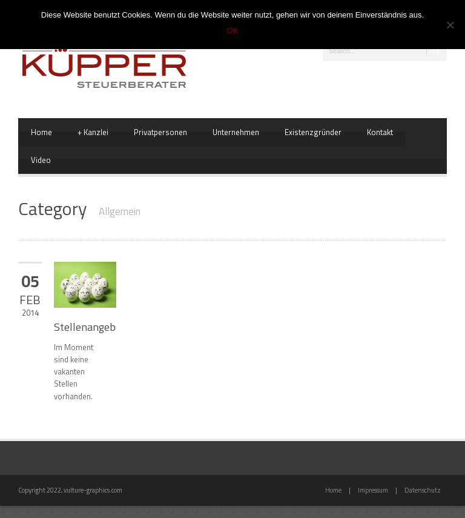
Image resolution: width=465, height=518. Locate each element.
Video (41, 160)
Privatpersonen (160, 132)
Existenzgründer (313, 132)
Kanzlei (93, 132)
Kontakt (380, 132)
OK (233, 30)
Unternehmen (236, 132)
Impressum (373, 490)
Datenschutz (422, 490)
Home (41, 132)
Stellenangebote (92, 327)
